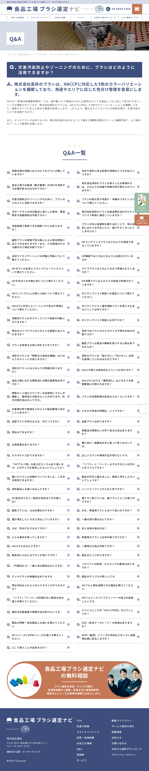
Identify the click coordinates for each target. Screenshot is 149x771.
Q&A (79, 749)
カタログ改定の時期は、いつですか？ (103, 410)
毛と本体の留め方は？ (94, 528)
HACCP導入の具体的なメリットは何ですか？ (108, 370)
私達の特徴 (83, 726)
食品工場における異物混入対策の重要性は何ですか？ (38, 382)
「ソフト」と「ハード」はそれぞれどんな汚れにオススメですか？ (108, 465)
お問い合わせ (119, 743)
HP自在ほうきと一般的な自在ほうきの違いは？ (36, 499)
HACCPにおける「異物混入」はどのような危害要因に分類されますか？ (108, 382)
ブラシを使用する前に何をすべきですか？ (36, 345)
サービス (81, 17)
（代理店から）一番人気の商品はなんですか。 (38, 565)
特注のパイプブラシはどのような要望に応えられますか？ (38, 332)
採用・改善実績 (17, 17)
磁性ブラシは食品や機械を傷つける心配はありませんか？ (108, 344)
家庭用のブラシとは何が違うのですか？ (104, 537)
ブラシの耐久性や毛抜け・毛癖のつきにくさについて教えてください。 (108, 200)
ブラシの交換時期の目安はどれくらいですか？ (108, 396)
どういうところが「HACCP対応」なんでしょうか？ (107, 611)
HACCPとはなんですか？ (26, 546)
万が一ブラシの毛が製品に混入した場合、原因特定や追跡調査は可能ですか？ (38, 213)
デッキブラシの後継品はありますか (32, 576)
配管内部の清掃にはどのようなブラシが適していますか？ (38, 172)
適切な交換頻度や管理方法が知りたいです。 (37, 612)
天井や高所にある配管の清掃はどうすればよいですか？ (108, 172)
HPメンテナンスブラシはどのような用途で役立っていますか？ (107, 243)
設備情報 (117, 732)
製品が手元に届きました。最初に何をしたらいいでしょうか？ (108, 478)
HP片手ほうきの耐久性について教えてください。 (37, 282)
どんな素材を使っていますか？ (29, 537)
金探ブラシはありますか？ (97, 421)
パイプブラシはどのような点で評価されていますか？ (108, 270)
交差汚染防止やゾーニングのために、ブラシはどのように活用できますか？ (38, 200)
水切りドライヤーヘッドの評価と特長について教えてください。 (38, 257)
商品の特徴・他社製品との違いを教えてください (38, 624)
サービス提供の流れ (123, 726)
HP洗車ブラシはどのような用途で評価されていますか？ (107, 282)
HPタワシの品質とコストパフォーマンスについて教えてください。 (38, 270)
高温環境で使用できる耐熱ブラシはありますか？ (37, 227)
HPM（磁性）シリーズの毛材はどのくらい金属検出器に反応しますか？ (108, 636)
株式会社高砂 (14, 738)
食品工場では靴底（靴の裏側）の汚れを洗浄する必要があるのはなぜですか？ (38, 186)
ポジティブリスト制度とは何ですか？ (103, 320)
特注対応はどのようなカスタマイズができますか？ (38, 587)
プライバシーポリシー (124, 754)
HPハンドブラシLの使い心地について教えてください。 (38, 295)
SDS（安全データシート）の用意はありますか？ (107, 624)
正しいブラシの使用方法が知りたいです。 (106, 455)
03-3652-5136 (22, 746)
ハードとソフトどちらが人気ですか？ (103, 489)
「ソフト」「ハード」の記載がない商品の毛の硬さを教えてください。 (38, 599)
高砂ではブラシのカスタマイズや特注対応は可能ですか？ (108, 332)
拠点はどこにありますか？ (97, 555)
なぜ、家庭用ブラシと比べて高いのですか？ (107, 510)
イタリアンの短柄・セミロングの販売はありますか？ (108, 565)
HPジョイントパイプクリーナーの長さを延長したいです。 (107, 599)
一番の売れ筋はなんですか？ (98, 519)
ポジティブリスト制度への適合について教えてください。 (108, 295)
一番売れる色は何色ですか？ (98, 546)
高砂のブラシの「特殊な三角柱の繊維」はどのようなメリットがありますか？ (38, 357)
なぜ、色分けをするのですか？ (29, 528)
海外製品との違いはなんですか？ (31, 489)
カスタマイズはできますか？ (28, 455)
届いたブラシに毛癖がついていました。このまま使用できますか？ (38, 478)
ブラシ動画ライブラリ (130, 17)
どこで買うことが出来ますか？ (29, 647)
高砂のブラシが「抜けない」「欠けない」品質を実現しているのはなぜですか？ (108, 357)
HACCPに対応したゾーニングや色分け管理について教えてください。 (38, 307)
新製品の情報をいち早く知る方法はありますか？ (107, 432)
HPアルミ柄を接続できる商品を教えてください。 (107, 587)
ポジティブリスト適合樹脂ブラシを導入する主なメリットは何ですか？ (108, 307)
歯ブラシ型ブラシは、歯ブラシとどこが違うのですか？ (108, 499)
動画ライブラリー (122, 720)
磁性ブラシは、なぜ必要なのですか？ (33, 510)
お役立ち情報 (60, 17)
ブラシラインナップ (39, 17)
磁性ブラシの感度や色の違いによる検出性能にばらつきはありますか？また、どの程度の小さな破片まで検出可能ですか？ (38, 243)
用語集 (80, 754)
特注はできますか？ (23, 432)
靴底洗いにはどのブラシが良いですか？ (34, 555)
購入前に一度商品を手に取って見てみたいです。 (107, 444)
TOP (79, 720)
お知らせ (117, 737)
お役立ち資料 (127, 749)
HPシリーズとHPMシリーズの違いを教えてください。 (38, 636)
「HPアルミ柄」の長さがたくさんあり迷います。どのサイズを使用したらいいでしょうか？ (38, 465)
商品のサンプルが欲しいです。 (99, 576)
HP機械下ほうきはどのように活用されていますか (107, 257)
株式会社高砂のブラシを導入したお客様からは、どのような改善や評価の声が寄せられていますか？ (108, 186)
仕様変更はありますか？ (26, 444)
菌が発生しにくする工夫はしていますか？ (36, 519)
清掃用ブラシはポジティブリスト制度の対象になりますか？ (38, 319)
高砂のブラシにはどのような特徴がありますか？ (37, 369)
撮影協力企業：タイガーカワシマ (23, 751)
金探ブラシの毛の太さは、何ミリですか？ (36, 421)
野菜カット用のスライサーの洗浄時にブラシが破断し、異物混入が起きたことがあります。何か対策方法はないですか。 (38, 396)
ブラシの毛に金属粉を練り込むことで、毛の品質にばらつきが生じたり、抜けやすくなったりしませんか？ (108, 227)
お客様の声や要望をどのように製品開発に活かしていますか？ (38, 410)
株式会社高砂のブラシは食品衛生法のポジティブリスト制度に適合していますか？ (108, 213)
